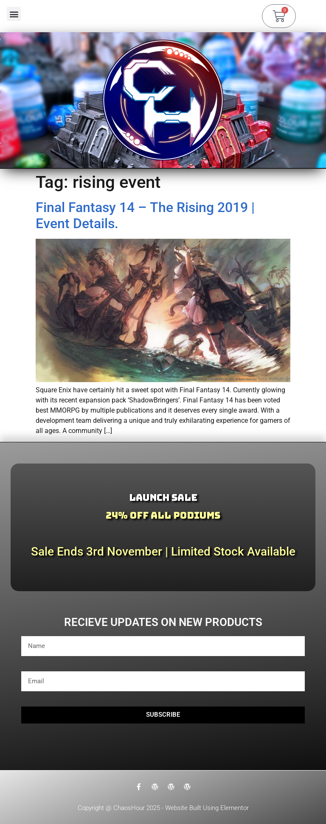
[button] (14, 14)
